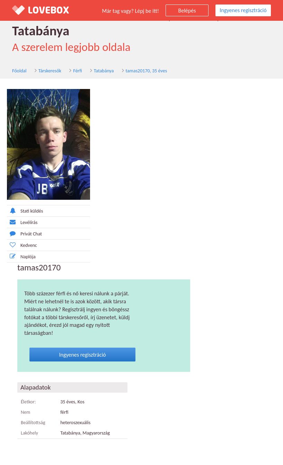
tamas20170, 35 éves (146, 71)
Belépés (187, 10)
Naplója (21, 256)
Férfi (77, 71)
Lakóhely (29, 433)
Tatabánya (104, 71)
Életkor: (28, 402)
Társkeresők (49, 71)
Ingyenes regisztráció (243, 10)
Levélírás (22, 222)
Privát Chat (24, 233)
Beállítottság (33, 423)
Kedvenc (22, 245)
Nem (25, 412)
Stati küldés (25, 210)
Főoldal (19, 71)
